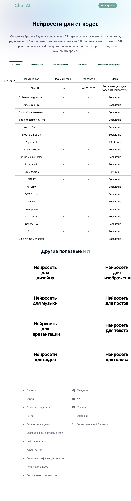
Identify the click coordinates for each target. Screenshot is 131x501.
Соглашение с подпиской (41, 475)
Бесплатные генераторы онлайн (45, 432)
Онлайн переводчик (38, 424)
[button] (122, 5)
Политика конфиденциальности (45, 458)
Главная (31, 390)
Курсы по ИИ (34, 449)
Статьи (30, 398)
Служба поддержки (38, 407)
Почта (30, 415)
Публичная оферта (37, 466)
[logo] (18, 5)
